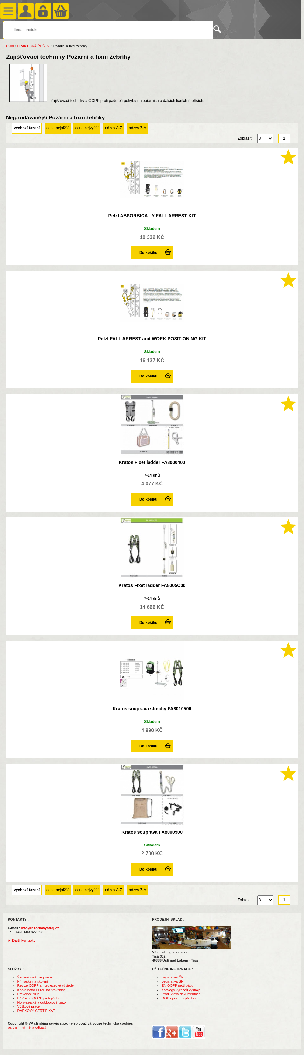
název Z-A (137, 128)
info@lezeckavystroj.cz (40, 928)
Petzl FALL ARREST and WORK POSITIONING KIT (152, 338)
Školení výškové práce (34, 977)
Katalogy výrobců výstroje (181, 990)
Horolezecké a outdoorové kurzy (42, 1002)
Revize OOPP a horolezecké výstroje (45, 985)
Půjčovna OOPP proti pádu (38, 998)
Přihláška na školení (32, 981)
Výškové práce (28, 1006)
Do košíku (148, 252)
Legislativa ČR (173, 977)
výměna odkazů (34, 1027)
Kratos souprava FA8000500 (152, 832)
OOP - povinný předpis (179, 998)
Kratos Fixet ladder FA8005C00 (151, 585)
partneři (14, 1027)
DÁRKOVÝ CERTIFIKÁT (36, 1010)
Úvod (10, 46)
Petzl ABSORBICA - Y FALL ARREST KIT (152, 215)
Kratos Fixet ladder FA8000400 (152, 462)
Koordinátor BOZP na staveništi (41, 990)
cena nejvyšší (87, 128)
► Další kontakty (22, 940)
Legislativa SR (172, 981)
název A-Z (113, 128)
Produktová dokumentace (181, 994)
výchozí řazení (27, 128)
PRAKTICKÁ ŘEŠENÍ (33, 46)
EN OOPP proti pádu (177, 985)
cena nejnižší (57, 128)
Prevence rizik (28, 994)
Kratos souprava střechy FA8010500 (152, 708)
